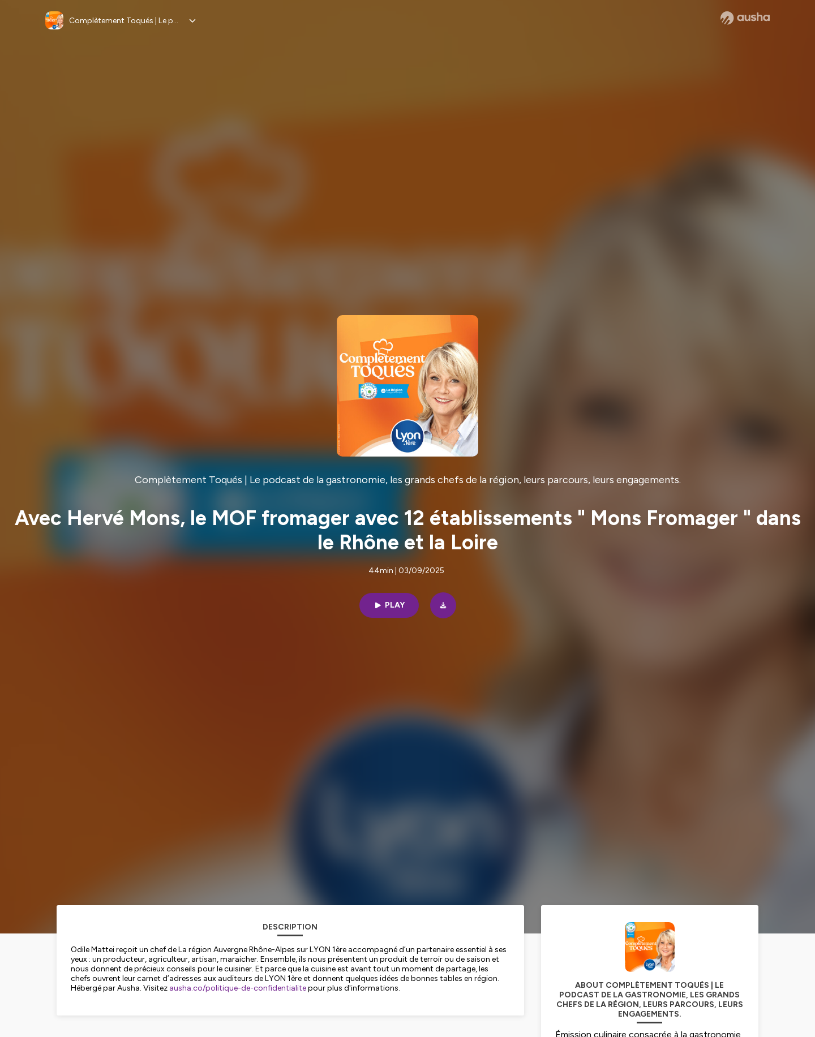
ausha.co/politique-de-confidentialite (237, 988)
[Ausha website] (745, 18)
